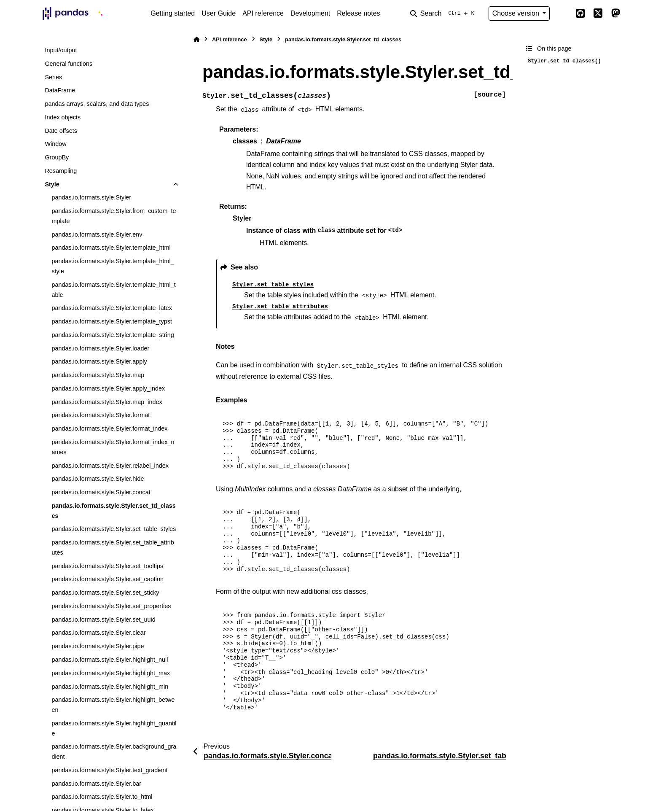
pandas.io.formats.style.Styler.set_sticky (105, 592)
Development (310, 13)
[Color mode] (562, 13)
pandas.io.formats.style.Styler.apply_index (108, 388)
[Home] (196, 39)
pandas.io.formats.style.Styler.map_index (106, 402)
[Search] (444, 13)
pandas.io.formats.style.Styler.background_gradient (113, 751)
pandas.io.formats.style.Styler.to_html (101, 796)
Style (52, 184)
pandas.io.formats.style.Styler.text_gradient (109, 770)
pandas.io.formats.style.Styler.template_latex (111, 307)
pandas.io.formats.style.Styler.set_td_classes (113, 510)
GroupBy (57, 157)
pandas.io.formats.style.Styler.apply (99, 361)
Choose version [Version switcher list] (516, 13)
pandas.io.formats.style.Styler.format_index (109, 428)
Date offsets (61, 130)
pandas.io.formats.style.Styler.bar (96, 783)
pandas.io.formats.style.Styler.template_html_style (112, 266)
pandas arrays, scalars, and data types (97, 103)
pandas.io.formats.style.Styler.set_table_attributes (112, 547)
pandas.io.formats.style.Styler (91, 197)
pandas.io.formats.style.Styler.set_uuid (103, 619)
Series (53, 77)
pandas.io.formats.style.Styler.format (100, 415)
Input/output (61, 50)
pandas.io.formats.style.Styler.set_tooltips (107, 566)
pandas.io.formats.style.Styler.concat (100, 492)
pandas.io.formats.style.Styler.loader (100, 348)
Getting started (172, 13)
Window (55, 143)
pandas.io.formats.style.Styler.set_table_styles (113, 528)
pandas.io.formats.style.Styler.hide (97, 478)
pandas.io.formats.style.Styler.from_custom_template (113, 215)
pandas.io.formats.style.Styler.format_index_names (112, 447)
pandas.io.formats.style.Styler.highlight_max (110, 673)
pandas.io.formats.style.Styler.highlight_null (109, 659)
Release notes (358, 13)
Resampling (61, 170)
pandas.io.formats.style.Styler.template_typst (111, 321)
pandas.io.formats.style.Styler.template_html (110, 247)
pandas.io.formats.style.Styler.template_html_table (113, 289)
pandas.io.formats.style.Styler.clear (98, 632)
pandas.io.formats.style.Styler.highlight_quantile (113, 728)
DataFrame (60, 90)
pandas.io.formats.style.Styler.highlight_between (113, 704)
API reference (263, 13)
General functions (68, 63)
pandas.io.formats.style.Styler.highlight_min (109, 686)
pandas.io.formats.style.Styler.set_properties (111, 606)
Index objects (63, 117)
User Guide (219, 13)
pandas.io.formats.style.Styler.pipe (97, 646)
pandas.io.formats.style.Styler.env (96, 234)
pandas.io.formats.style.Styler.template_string (112, 334)
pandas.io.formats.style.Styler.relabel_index (110, 465)
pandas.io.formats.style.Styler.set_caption (107, 579)
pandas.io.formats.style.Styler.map (97, 375)
